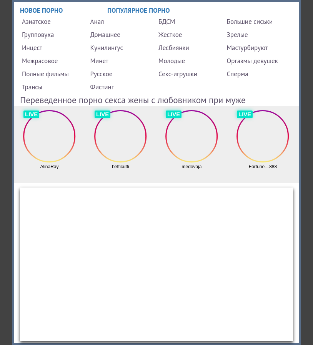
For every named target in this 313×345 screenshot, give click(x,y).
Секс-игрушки (177, 74)
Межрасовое (40, 61)
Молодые (171, 61)
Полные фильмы (45, 74)
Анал (97, 21)
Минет (99, 61)
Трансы (32, 87)
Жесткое (170, 34)
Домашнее (105, 34)
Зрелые (237, 34)
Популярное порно (138, 10)
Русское (101, 74)
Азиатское (36, 21)
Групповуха (38, 34)
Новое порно (41, 10)
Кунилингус (106, 48)
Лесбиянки (173, 48)
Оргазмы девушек (252, 61)
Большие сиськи (250, 21)
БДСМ (166, 21)
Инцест (32, 48)
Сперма (237, 74)
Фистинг (102, 87)
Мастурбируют (247, 48)
